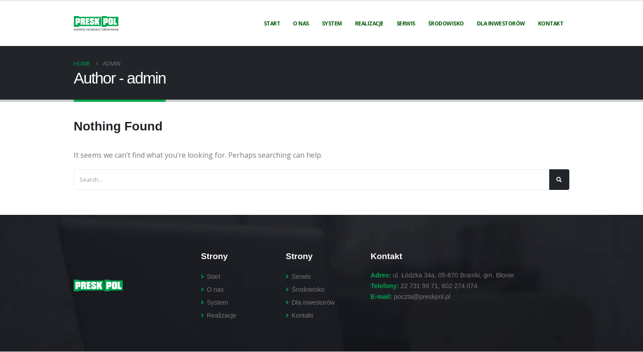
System (332, 23)
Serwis (406, 23)
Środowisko (446, 23)
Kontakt (551, 23)
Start (272, 23)
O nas (301, 23)
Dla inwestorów (501, 23)
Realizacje (369, 23)
